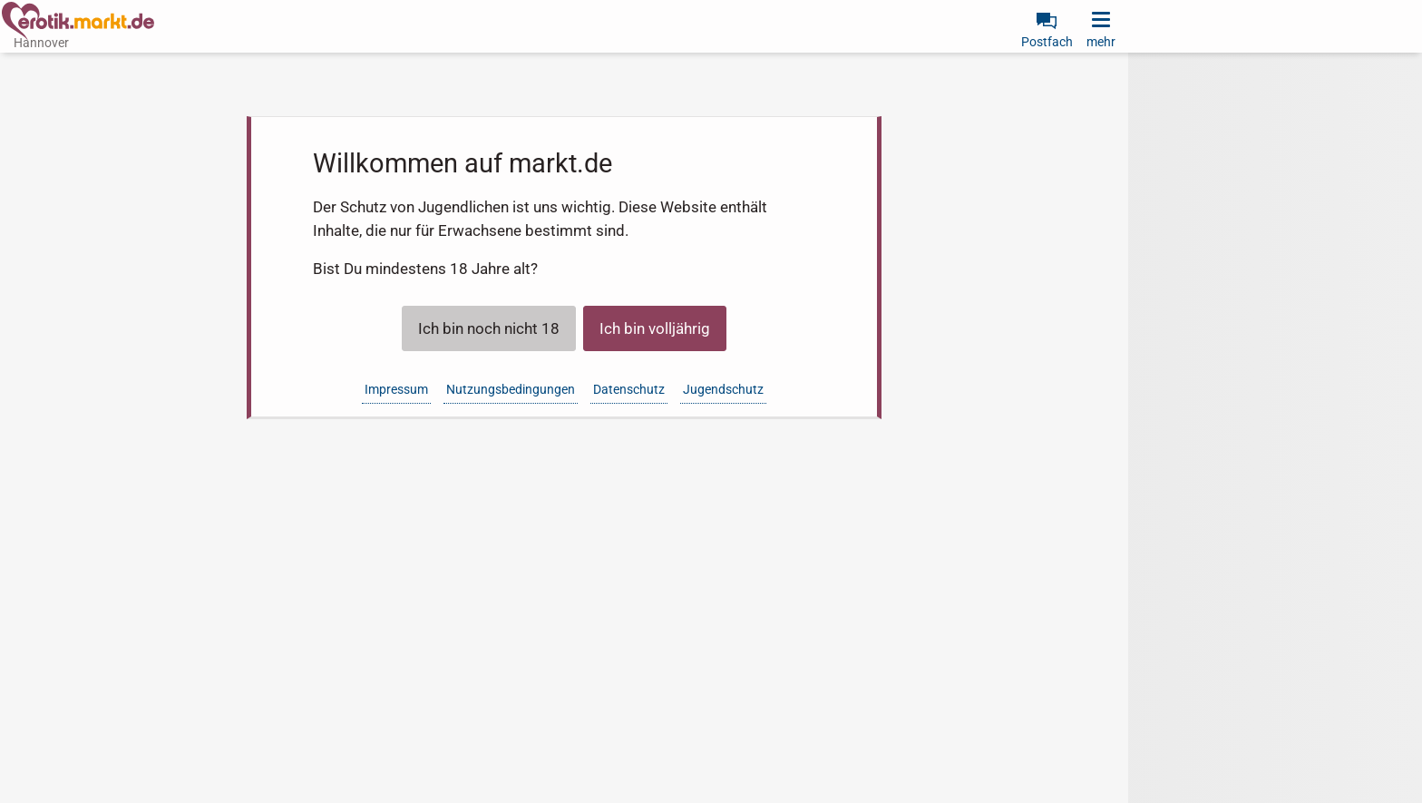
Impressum (396, 389)
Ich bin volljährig (654, 328)
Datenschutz (629, 389)
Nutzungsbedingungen (510, 389)
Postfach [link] (1047, 41)
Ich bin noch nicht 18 (489, 328)
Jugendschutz (723, 389)
